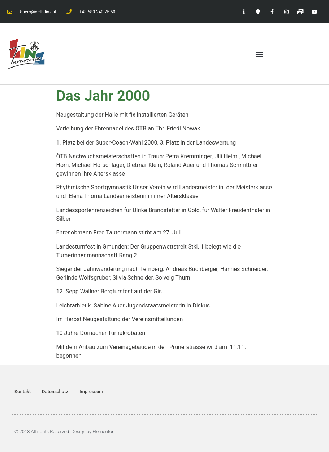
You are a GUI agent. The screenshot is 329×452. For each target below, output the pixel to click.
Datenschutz (55, 391)
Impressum (91, 391)
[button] (259, 54)
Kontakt (22, 391)
